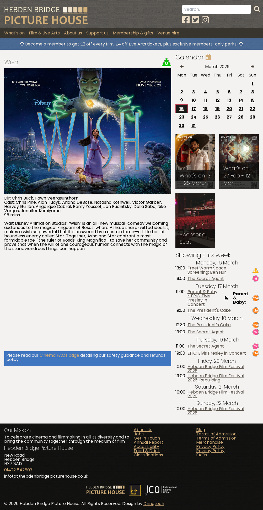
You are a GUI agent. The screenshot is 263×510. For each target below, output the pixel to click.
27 (229, 117)
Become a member (45, 44)
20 (229, 109)
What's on (14, 33)
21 (241, 109)
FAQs (201, 455)
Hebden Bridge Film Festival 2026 (215, 369)
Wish (11, 62)
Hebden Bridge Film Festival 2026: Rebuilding (215, 378)
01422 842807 (18, 470)
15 (252, 100)
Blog (200, 430)
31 (193, 126)
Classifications (148, 455)
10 (193, 100)
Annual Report (148, 442)
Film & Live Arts (44, 33)
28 (241, 117)
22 (252, 109)
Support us (97, 33)
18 (205, 109)
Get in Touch (147, 438)
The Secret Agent (205, 279)
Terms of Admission (216, 434)
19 (217, 109)
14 (241, 100)
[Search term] (216, 9)
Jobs (139, 434)
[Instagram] (205, 20)
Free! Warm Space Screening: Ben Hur (206, 270)
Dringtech (153, 504)
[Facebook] (186, 20)
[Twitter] (195, 20)
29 (252, 117)
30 (181, 126)
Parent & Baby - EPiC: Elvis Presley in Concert (202, 298)
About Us (143, 430)
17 (194, 109)
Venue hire (168, 33)
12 (218, 100)
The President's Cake (209, 310)
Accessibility (146, 446)
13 (229, 100)
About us (73, 33)
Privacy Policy (210, 446)
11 (205, 100)
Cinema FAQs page (59, 355)
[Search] (257, 9)
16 (181, 109)
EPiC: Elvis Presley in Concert (216, 353)
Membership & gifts (133, 33)
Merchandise (209, 442)
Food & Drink (147, 451)
